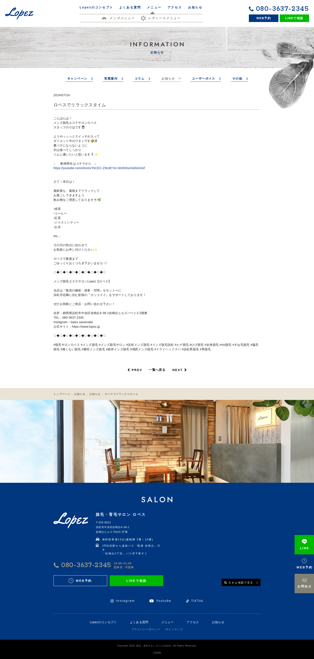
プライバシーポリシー (145, 629)
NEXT (177, 370)
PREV (137, 370)
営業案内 (111, 78)
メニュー (167, 622)
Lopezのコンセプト (103, 622)
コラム (139, 78)
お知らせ (168, 78)
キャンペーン (77, 78)
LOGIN (157, 652)
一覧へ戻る (157, 369)
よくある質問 (139, 622)
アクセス (193, 622)
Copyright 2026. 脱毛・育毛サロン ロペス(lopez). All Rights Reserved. (157, 646)
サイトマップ (174, 629)
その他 (237, 78)
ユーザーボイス (203, 78)
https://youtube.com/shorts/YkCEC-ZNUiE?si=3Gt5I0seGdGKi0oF (99, 168)
